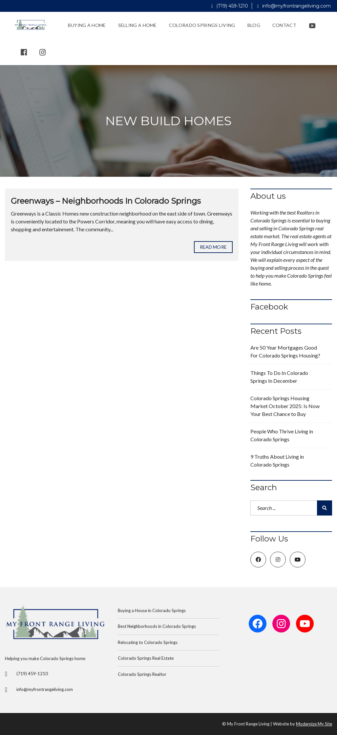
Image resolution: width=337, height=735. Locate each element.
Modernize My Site (314, 723)
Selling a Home (137, 25)
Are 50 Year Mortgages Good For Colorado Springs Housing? (285, 351)
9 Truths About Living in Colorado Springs (277, 460)
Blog (253, 25)
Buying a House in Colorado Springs (152, 610)
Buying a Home (87, 25)
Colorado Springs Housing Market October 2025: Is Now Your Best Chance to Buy (285, 406)
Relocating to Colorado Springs (148, 642)
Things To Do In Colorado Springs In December (279, 377)
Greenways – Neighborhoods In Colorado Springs (106, 201)
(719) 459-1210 (229, 6)
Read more (213, 247)
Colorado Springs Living (202, 25)
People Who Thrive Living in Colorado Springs (281, 435)
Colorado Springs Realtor (142, 674)
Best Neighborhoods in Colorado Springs (157, 626)
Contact (284, 25)
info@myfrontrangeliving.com (294, 6)
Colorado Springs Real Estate (146, 658)
